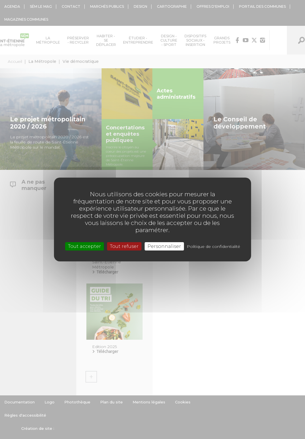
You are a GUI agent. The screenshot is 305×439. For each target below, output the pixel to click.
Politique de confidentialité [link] (213, 246)
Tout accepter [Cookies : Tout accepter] (84, 246)
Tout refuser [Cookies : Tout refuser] (124, 246)
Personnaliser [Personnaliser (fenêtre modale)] (164, 246)
